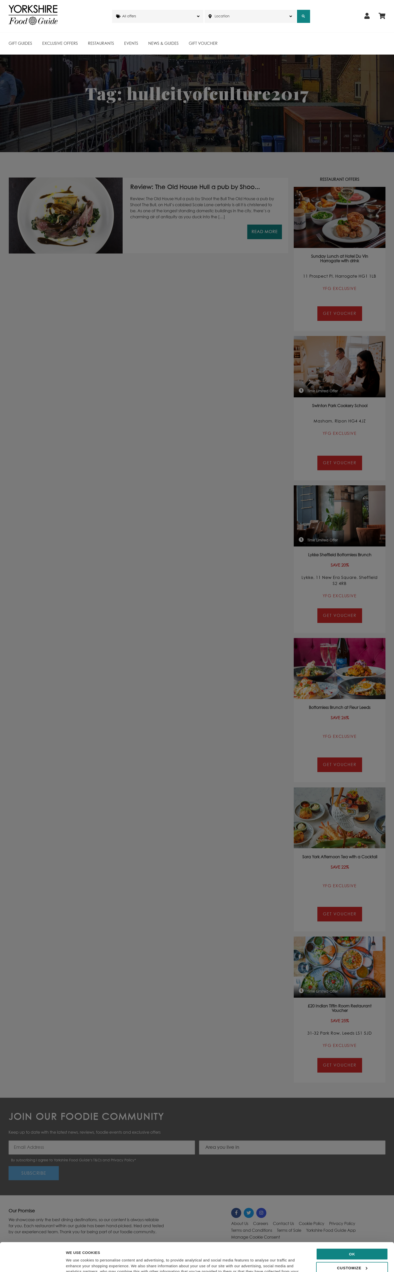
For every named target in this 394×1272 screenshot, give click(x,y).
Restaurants (101, 43)
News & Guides (163, 43)
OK (352, 1225)
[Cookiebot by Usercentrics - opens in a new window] (33, 1262)
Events (131, 43)
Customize (352, 1239)
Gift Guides (20, 43)
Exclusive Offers (60, 43)
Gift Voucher (203, 43)
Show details (77, 1262)
